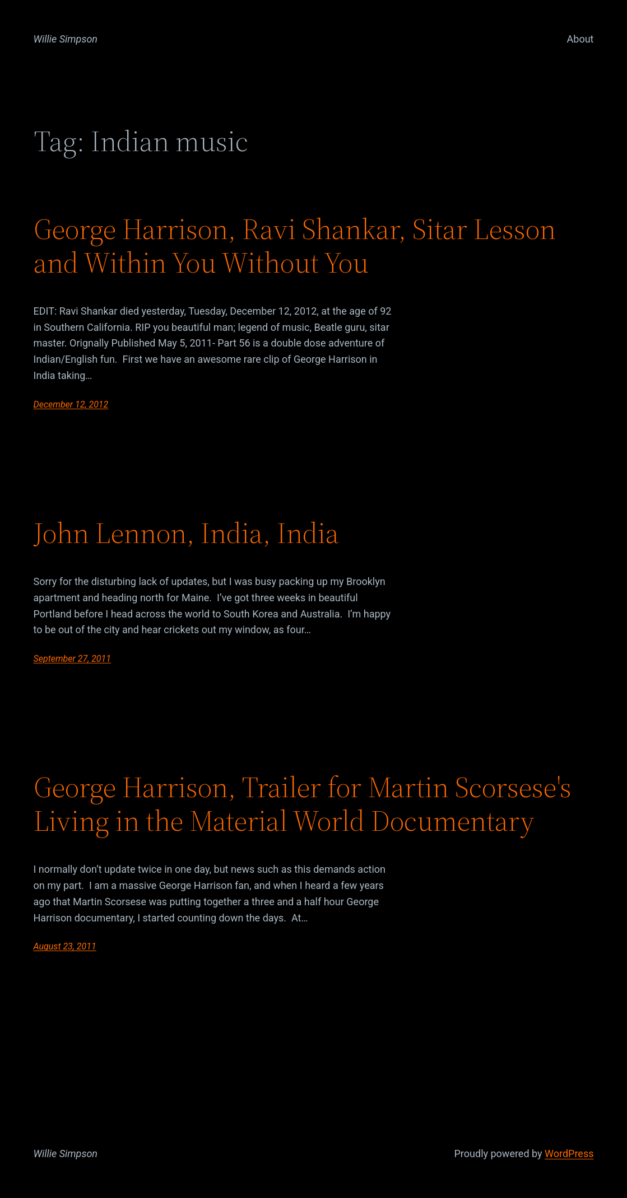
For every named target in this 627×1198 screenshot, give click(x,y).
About (580, 39)
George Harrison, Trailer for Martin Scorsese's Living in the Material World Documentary (303, 803)
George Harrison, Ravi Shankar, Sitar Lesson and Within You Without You (295, 245)
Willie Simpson (66, 39)
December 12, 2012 (71, 404)
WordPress (569, 1153)
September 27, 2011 (73, 658)
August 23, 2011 (65, 946)
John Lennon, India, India (186, 533)
